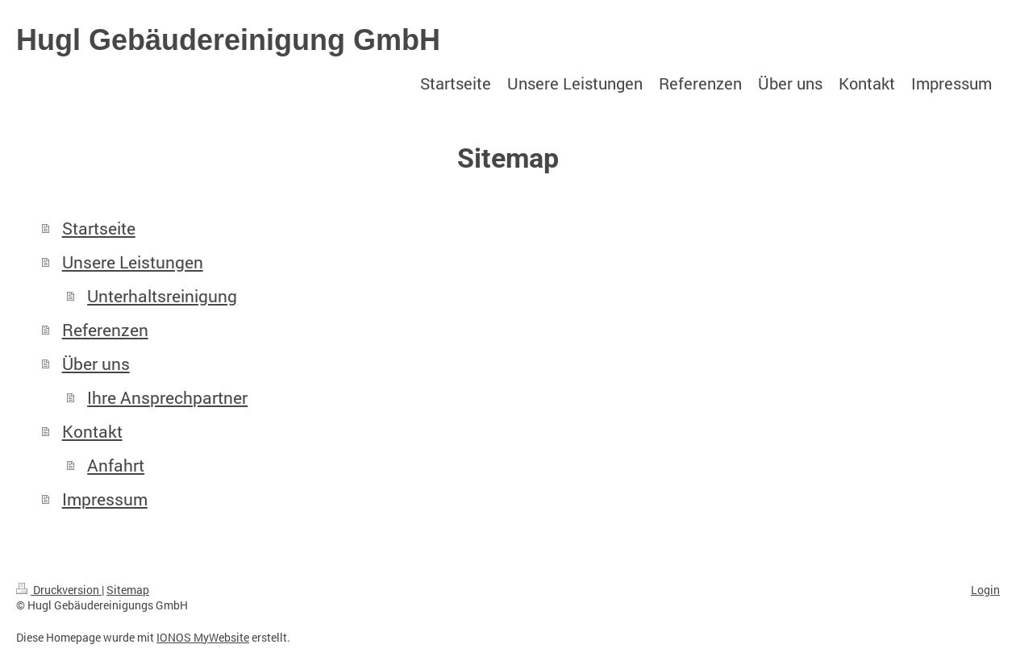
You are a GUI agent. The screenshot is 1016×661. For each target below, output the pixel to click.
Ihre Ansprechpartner (167, 397)
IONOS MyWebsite (202, 637)
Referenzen (105, 329)
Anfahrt (115, 465)
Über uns (96, 363)
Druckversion (59, 589)
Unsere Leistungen (132, 262)
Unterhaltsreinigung (162, 296)
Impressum (105, 499)
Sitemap (127, 589)
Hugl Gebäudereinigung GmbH (228, 39)
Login (985, 589)
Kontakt (92, 431)
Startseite (98, 228)
